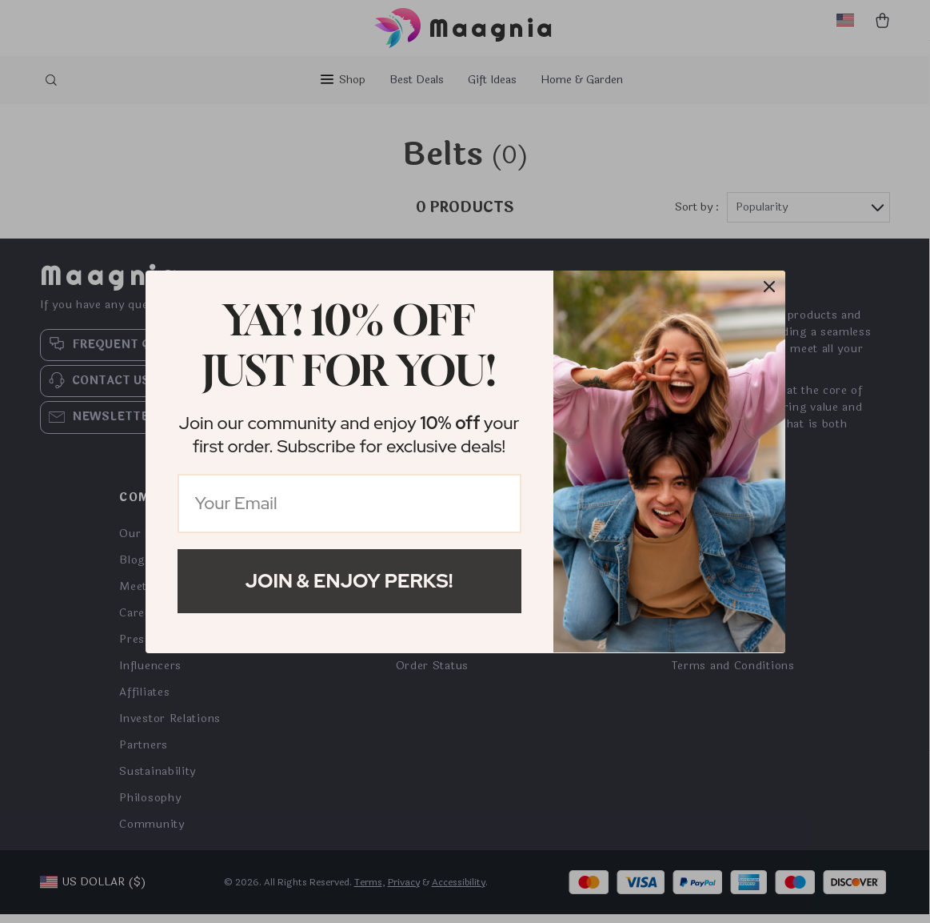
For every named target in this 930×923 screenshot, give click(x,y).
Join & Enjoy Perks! (349, 580)
